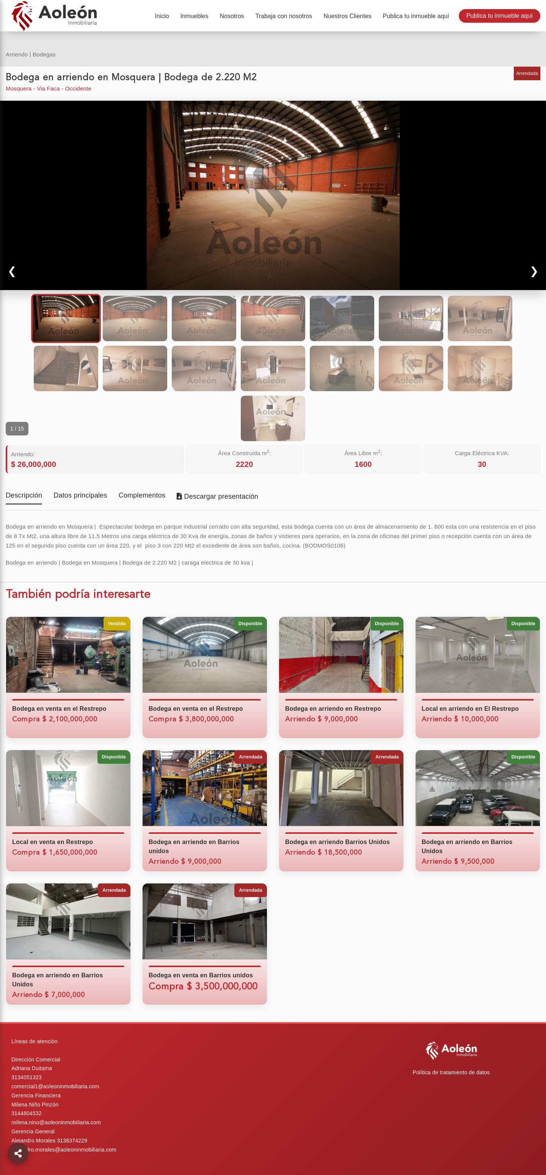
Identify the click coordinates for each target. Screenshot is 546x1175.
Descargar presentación (217, 496)
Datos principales (80, 496)
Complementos (142, 496)
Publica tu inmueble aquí (499, 15)
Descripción (24, 496)
